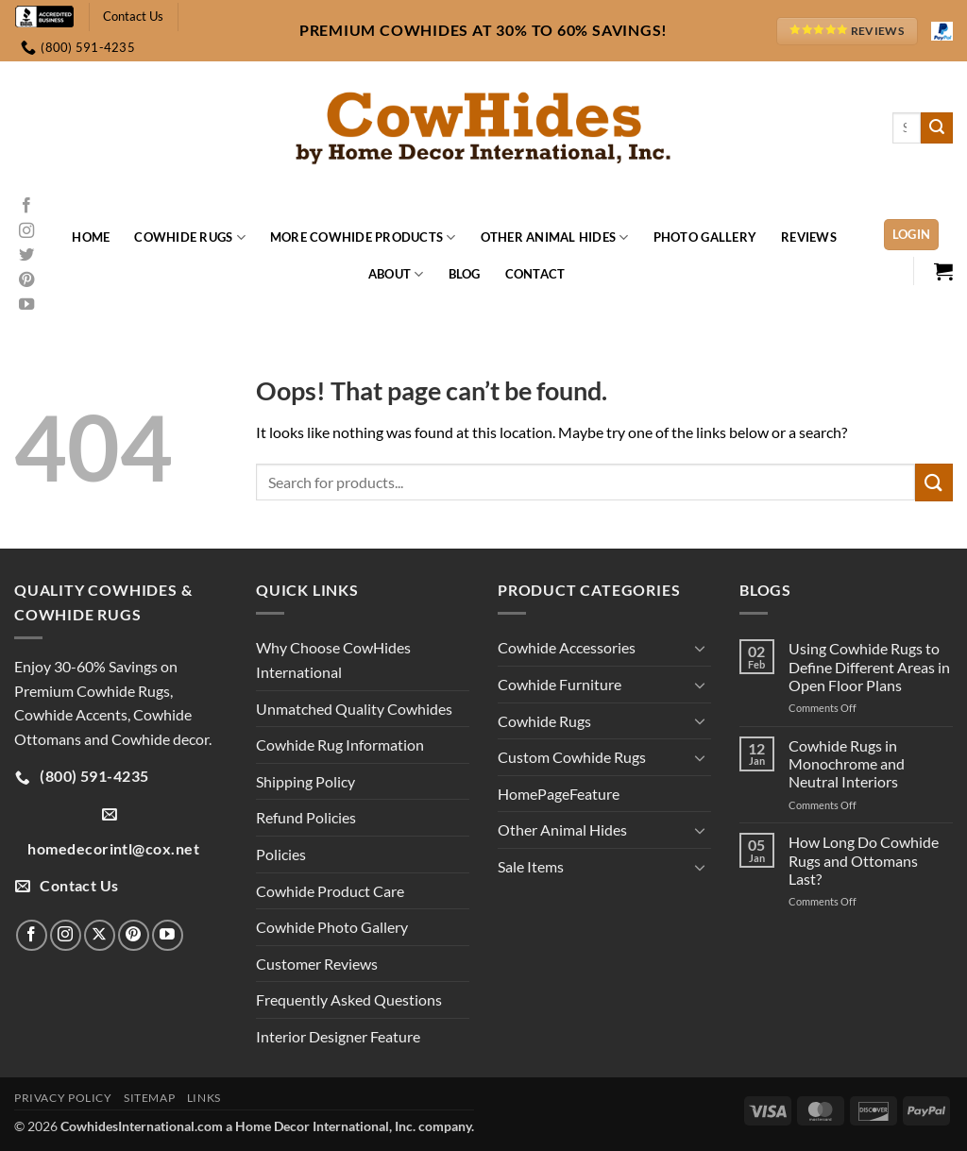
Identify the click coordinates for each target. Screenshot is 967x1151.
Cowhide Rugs (190, 237)
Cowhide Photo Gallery (332, 927)
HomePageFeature (558, 794)
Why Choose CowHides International (333, 659)
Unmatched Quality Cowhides (354, 709)
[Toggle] (699, 647)
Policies (281, 854)
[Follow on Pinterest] (26, 280)
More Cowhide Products (363, 237)
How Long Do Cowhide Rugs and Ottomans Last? (864, 860)
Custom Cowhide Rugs (572, 757)
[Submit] (937, 128)
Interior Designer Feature (338, 1036)
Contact (535, 273)
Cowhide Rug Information (340, 744)
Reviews (809, 237)
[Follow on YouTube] (26, 304)
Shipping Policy (305, 781)
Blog (465, 273)
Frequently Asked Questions (349, 999)
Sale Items (531, 866)
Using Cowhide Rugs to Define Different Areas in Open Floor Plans (869, 666)
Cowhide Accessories (567, 647)
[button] (912, 234)
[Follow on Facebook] (26, 205)
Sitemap (149, 1098)
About (396, 274)
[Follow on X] (99, 935)
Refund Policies (306, 817)
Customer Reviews (317, 964)
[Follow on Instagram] (26, 231)
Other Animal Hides (555, 237)
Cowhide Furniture (559, 684)
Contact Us (133, 16)
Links (204, 1098)
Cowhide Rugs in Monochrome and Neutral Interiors (847, 763)
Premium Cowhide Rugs (92, 691)
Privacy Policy (63, 1098)
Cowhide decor (160, 739)
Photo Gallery (704, 237)
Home (91, 237)
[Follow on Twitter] (26, 255)
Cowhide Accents (70, 714)
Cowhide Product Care (330, 891)
